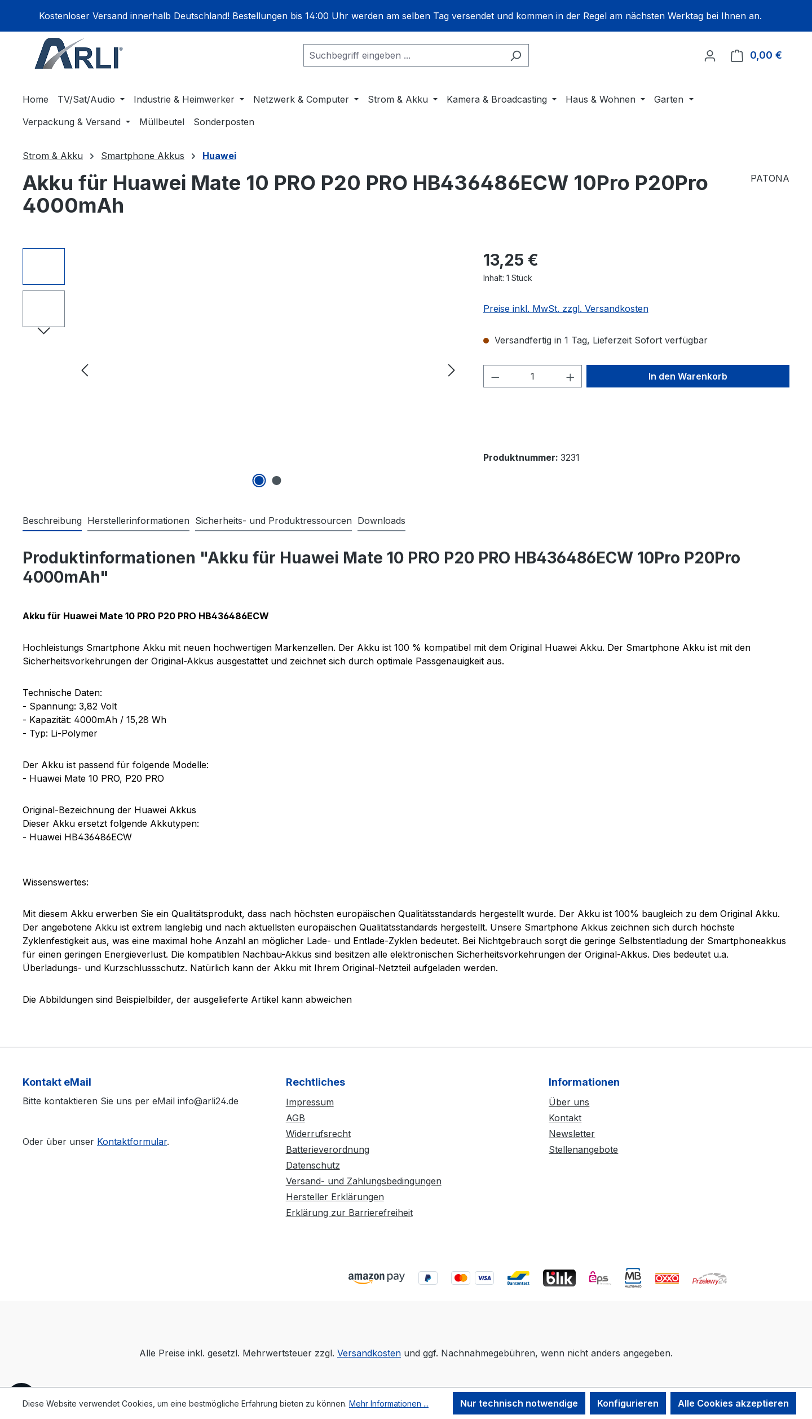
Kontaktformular (132, 1141)
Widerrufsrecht (318, 1133)
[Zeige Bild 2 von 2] (276, 480)
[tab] (52, 521)
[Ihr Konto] (709, 55)
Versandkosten (369, 1353)
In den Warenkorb (687, 376)
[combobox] (403, 55)
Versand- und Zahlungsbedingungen (364, 1181)
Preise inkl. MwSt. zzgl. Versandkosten (565, 308)
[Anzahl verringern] (495, 376)
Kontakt (565, 1117)
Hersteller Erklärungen (335, 1196)
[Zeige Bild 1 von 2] (259, 480)
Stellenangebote (583, 1149)
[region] (406, 16)
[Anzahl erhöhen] (570, 376)
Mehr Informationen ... (389, 1403)
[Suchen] (515, 55)
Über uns (569, 1102)
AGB (295, 1117)
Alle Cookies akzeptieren (733, 1403)
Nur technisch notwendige (519, 1403)
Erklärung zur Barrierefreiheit (349, 1212)
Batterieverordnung (327, 1149)
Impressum (310, 1102)
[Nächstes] (451, 369)
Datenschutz (313, 1165)
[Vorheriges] (84, 369)
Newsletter (572, 1133)
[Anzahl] (532, 376)
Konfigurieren (628, 1403)
